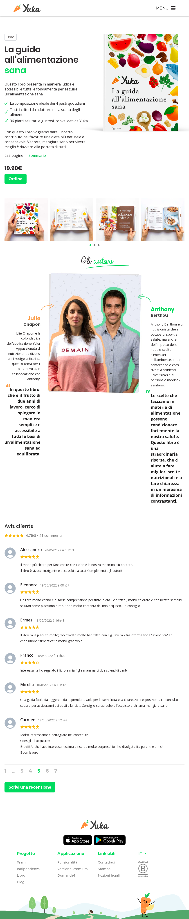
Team (21, 862)
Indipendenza (28, 869)
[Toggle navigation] (165, 8)
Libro (21, 875)
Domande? (66, 875)
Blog (21, 882)
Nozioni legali (109, 875)
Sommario (37, 155)
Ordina (15, 178)
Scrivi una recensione (30, 787)
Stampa (104, 869)
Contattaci (106, 862)
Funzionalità (67, 862)
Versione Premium (72, 869)
